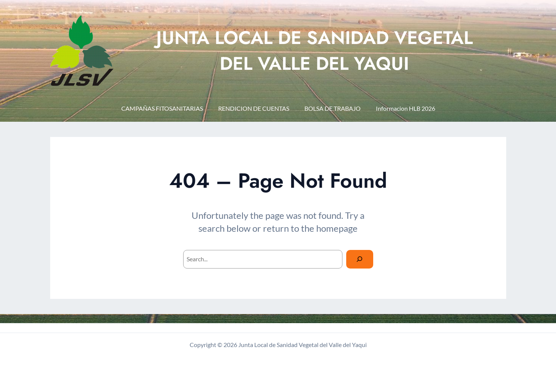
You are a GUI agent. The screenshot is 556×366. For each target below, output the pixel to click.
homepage (337, 228)
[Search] (359, 259)
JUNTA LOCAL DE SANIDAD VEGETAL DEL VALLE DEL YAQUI (314, 50)
